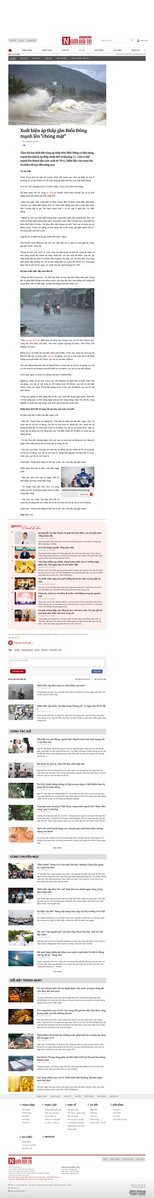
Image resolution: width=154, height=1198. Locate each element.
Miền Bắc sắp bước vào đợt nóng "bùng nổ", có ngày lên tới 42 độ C (71, 707)
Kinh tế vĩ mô (73, 1116)
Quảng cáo (31, 40)
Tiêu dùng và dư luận (76, 1126)
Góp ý (21, 40)
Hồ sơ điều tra (50, 1116)
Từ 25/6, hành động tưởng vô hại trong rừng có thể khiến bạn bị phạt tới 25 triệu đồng (71, 785)
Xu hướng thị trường (76, 1123)
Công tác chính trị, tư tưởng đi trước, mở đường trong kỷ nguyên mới (69, 594)
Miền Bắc (45, 650)
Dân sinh (24, 58)
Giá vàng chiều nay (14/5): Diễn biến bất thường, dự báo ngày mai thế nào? (69, 1079)
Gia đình (116, 1110)
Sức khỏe (117, 1113)
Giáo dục (36, 58)
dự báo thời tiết (33, 340)
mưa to (50, 356)
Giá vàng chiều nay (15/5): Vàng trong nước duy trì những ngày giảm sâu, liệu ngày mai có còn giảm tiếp (68, 563)
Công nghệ (72, 1129)
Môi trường (62, 58)
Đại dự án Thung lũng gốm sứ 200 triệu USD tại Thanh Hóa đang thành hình (71, 1058)
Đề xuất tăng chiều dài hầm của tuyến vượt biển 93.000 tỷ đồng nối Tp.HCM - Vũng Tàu (70, 953)
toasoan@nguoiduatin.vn (18, 1191)
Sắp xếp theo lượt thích (82, 679)
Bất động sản (73, 1110)
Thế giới (25, 1123)
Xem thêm (57, 848)
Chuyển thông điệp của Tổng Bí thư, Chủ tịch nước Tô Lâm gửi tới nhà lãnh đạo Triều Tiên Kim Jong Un (70, 611)
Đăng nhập (97, 671)
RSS (105, 1159)
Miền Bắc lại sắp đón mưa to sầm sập (76, 490)
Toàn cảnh (27, 50)
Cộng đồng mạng (120, 1119)
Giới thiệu (115, 1159)
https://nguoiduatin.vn (15, 1167)
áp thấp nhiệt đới (27, 650)
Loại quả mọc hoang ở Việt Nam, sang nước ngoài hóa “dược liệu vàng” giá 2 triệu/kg (71, 808)
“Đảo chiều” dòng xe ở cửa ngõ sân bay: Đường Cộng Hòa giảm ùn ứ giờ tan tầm (70, 866)
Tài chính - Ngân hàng (76, 1113)
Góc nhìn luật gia (51, 1113)
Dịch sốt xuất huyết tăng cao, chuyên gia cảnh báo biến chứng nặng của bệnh (70, 830)
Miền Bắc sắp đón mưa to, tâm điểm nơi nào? (61, 685)
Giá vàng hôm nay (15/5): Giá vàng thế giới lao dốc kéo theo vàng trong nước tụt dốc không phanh (71, 1012)
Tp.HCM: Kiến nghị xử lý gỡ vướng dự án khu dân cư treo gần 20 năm (69, 580)
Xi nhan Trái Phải (29, 1145)
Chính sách (26, 1113)
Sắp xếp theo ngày (100, 679)
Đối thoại (25, 1119)
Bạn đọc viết (27, 1148)
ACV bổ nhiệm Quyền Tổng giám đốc (56, 548)
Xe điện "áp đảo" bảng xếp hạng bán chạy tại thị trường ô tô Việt (71, 911)
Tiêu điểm (26, 1110)
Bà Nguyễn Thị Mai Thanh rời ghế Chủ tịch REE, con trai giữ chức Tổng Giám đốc (69, 534)
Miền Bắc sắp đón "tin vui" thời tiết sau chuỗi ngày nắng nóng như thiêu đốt (70, 890)
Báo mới (140, 1159)
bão (83, 262)
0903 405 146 (14, 1188)
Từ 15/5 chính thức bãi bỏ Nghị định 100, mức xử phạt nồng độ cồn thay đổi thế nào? (70, 990)
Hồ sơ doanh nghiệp (76, 1119)
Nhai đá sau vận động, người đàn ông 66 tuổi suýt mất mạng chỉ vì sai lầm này (71, 740)
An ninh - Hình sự (52, 1123)
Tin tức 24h (128, 1159)
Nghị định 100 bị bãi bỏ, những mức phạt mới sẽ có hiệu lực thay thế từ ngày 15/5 (71, 1036)
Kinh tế (65, 50)
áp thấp (49, 193)
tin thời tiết (53, 650)
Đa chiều (117, 50)
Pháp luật (47, 50)
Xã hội (82, 50)
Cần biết (116, 1116)
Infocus (136, 50)
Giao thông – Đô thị (80, 58)
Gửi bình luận (18, 671)
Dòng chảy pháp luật (53, 1110)
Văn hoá (48, 58)
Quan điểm (26, 1142)
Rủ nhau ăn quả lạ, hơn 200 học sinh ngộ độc (61, 763)
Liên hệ (13, 40)
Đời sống (99, 50)
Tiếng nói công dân (52, 1119)
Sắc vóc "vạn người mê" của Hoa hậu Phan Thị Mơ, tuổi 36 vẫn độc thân (70, 933)
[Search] (132, 40)
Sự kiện (25, 1116)
